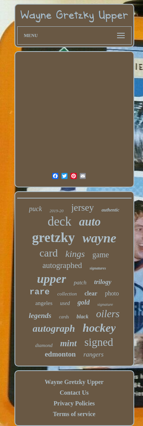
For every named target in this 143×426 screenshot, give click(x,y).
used (65, 303)
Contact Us (73, 392)
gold (83, 302)
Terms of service (74, 414)
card (48, 253)
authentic (110, 210)
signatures (98, 268)
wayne (99, 238)
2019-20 (57, 210)
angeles (44, 303)
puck (35, 209)
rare (39, 292)
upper (51, 279)
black (82, 317)
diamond (44, 345)
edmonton (60, 354)
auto (90, 221)
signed (98, 342)
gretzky (53, 237)
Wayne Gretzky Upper (74, 382)
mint (68, 343)
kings (75, 254)
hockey (99, 327)
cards (64, 317)
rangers (94, 354)
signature (105, 304)
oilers (108, 314)
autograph (54, 328)
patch (80, 282)
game (100, 254)
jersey (82, 207)
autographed (62, 265)
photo (112, 293)
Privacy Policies (74, 403)
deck (59, 221)
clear (90, 293)
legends (40, 315)
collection (67, 294)
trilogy (102, 282)
